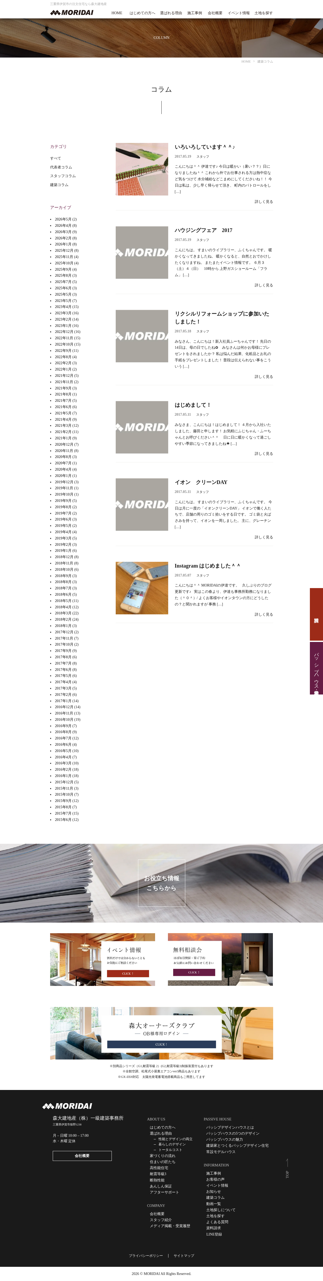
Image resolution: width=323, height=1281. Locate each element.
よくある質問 (217, 1222)
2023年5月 (63, 301)
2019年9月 (63, 501)
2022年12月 (64, 332)
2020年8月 (63, 457)
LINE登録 (214, 1234)
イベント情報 (239, 13)
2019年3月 (63, 538)
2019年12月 (64, 482)
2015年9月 (63, 801)
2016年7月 (63, 738)
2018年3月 (63, 613)
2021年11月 (64, 382)
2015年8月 (63, 807)
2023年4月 (63, 307)
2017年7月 (63, 663)
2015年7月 (63, 813)
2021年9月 (63, 388)
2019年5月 (63, 526)
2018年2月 (63, 619)
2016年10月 (64, 720)
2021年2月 (63, 432)
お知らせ (213, 1191)
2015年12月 (64, 782)
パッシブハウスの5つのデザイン (233, 1133)
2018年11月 (64, 563)
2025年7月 (63, 282)
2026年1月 (63, 244)
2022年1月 (63, 369)
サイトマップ (184, 1256)
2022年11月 (64, 338)
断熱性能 (157, 1180)
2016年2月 (63, 769)
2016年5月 (63, 751)
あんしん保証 (161, 1186)
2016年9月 (63, 726)
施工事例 (194, 13)
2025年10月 (64, 263)
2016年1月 (63, 776)
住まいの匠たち (163, 1162)
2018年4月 (63, 607)
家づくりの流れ (163, 1156)
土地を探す (264, 13)
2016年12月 (64, 707)
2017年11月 (64, 638)
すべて (55, 158)
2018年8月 (63, 582)
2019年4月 (63, 532)
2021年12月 (64, 376)
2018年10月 (64, 570)
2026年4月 (63, 226)
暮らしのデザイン (172, 1144)
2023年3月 (63, 313)
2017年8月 (63, 657)
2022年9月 (63, 351)
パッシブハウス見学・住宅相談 (316, 668)
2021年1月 (63, 438)
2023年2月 (63, 319)
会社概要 (215, 13)
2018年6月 (63, 594)
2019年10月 (64, 494)
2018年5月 (63, 601)
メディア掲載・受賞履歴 (170, 1226)
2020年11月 (64, 451)
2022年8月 (63, 357)
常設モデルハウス (221, 1152)
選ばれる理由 (171, 13)
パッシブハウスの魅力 (224, 1139)
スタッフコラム (63, 176)
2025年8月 (63, 275)
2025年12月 (64, 251)
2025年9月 (63, 269)
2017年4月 (63, 682)
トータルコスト (170, 1150)
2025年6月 (63, 288)
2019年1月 (63, 551)
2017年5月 (63, 676)
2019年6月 (63, 519)
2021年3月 (63, 426)
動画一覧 (213, 1204)
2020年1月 (63, 476)
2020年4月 (63, 469)
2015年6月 (63, 820)
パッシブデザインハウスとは (230, 1127)
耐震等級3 (158, 1174)
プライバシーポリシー (146, 1256)
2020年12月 (64, 444)
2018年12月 (64, 557)
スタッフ (203, 156)
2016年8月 (63, 732)
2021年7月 (63, 401)
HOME (117, 13)
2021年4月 (63, 419)
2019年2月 (63, 545)
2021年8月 (63, 394)
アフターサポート (164, 1192)
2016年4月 (63, 757)
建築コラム (59, 185)
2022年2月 (63, 363)
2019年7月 (63, 513)
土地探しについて (221, 1210)
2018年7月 (63, 588)
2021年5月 (63, 413)
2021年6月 (63, 407)
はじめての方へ (142, 13)
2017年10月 (64, 644)
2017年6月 (63, 670)
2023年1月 (63, 326)
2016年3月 (63, 763)
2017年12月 (64, 632)
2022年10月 (64, 344)
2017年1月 (63, 701)
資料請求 (316, 614)
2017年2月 (63, 695)
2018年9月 (63, 576)
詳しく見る (264, 202)
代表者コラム (61, 167)
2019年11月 (64, 488)
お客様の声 (215, 1179)
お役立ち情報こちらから (161, 883)
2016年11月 (64, 713)
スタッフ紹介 (161, 1220)
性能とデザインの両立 (175, 1139)
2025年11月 (64, 257)
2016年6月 (63, 745)
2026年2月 (63, 238)
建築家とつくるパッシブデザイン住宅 (237, 1146)
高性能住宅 (159, 1168)
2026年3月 (63, 232)
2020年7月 (63, 463)
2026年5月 (63, 219)
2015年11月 (64, 788)
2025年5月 (63, 294)
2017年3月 (63, 688)
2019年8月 (63, 507)
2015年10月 (64, 794)
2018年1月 (63, 626)
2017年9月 (63, 651)
